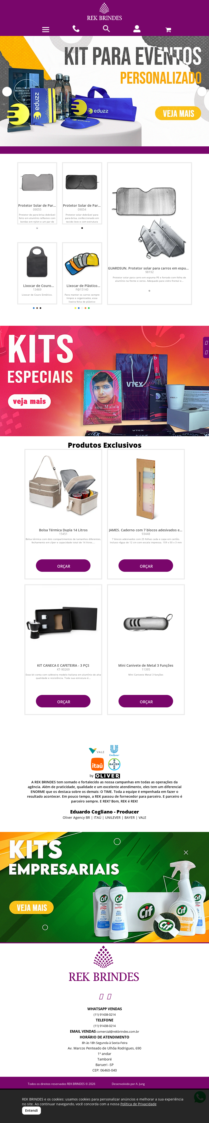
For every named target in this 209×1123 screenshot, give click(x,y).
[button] (7, 92)
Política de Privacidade (138, 1104)
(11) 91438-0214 (105, 1014)
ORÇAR (63, 566)
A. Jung (140, 1084)
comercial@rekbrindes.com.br (117, 1031)
